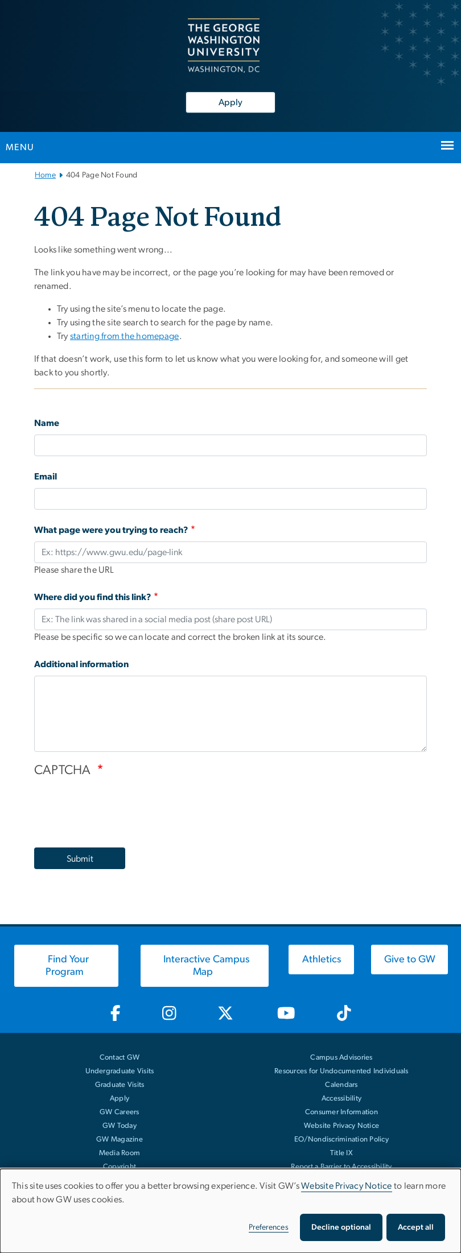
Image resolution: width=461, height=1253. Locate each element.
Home (45, 175)
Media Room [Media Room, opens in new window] (120, 1153)
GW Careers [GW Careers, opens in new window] (119, 1112)
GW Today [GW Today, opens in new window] (119, 1126)
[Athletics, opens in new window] (321, 959)
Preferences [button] (269, 1227)
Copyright (119, 1167)
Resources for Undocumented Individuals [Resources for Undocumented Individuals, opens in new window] (341, 1071)
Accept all (416, 1227)
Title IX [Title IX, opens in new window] (341, 1153)
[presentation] (120, 807)
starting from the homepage (124, 336)
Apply (230, 102)
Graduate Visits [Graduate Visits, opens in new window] (120, 1085)
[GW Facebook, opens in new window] (115, 1013)
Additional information (81, 664)
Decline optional (341, 1227)
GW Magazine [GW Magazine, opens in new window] (119, 1139)
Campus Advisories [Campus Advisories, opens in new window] (341, 1057)
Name (46, 423)
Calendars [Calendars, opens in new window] (341, 1085)
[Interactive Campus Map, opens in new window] (205, 965)
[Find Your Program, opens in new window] (66, 965)
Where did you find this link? (92, 597)
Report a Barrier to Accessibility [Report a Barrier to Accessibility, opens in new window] (341, 1167)
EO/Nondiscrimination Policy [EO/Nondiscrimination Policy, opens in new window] (341, 1139)
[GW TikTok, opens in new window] (344, 1013)
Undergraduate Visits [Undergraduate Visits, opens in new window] (119, 1071)
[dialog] (230, 1211)
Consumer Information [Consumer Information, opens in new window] (341, 1112)
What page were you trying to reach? (111, 530)
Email (45, 476)
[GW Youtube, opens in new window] (286, 1013)
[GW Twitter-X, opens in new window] (226, 1013)
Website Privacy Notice (342, 1126)
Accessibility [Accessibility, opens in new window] (341, 1098)
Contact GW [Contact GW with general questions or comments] (120, 1057)
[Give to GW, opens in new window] (409, 959)
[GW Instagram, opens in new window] (169, 1013)
